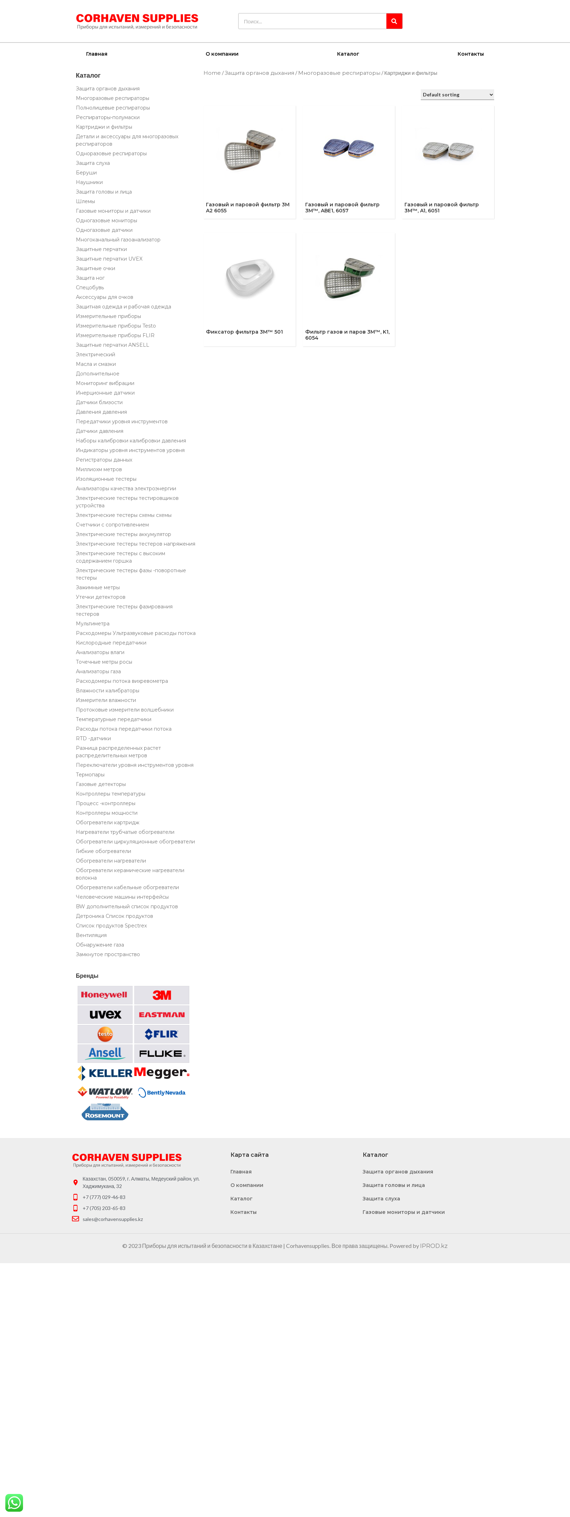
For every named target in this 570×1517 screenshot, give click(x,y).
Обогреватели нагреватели (111, 860)
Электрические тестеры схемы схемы (124, 515)
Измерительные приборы (108, 316)
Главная (96, 53)
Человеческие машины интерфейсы (122, 896)
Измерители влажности (106, 700)
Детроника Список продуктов (114, 916)
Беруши (86, 172)
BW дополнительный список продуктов (127, 906)
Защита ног (90, 277)
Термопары (90, 774)
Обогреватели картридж (107, 822)
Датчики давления (99, 431)
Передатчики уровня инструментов (122, 421)
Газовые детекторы (101, 784)
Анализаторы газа (98, 671)
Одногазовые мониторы (106, 220)
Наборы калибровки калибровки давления (131, 440)
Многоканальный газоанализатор (118, 239)
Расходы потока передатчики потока (124, 728)
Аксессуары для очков (104, 297)
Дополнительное (97, 373)
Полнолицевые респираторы (113, 107)
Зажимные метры (98, 587)
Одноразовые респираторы (111, 153)
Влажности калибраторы (107, 690)
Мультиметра (93, 623)
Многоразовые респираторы (112, 98)
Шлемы (85, 201)
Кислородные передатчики (111, 642)
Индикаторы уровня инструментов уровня (130, 450)
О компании (222, 53)
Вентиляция (91, 935)
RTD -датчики (93, 738)
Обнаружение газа (100, 944)
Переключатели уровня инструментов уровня (135, 765)
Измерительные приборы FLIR (115, 335)
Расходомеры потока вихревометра (122, 680)
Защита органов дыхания (108, 88)
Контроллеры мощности (107, 812)
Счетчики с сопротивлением (112, 524)
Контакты (471, 53)
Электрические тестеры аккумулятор (123, 534)
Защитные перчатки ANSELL (112, 344)
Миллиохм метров (99, 469)
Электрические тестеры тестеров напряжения (135, 543)
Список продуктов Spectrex (111, 925)
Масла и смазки (96, 364)
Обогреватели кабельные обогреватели (127, 887)
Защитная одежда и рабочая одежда (123, 306)
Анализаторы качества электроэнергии (126, 488)
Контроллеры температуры (110, 793)
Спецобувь (90, 287)
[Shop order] (457, 94)
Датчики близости (99, 402)
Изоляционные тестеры (106, 478)
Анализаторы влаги (100, 652)
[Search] (394, 21)
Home (212, 72)
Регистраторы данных (104, 459)
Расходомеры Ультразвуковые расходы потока (136, 633)
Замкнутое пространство (108, 954)
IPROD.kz (434, 1245)
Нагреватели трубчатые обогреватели (125, 832)
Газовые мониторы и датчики (113, 210)
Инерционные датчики (105, 392)
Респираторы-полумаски (108, 117)
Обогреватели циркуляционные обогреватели (135, 841)
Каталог (348, 53)
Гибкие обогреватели (103, 851)
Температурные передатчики (113, 719)
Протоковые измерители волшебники (125, 709)
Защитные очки (95, 268)
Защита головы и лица (104, 191)
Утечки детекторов (100, 596)
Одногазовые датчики (104, 230)
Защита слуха (93, 163)
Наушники (89, 182)
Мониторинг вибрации (105, 383)
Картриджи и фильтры (104, 126)
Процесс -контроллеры (105, 803)
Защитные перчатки (101, 249)
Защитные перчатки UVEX (109, 258)
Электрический (95, 354)
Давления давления (101, 411)
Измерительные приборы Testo (116, 325)
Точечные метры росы (104, 661)
